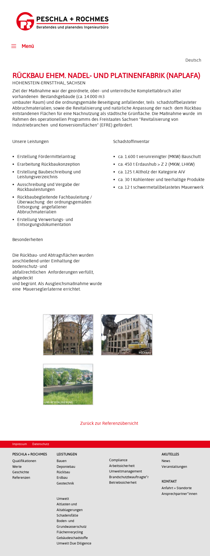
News (166, 461)
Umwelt (63, 499)
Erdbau (62, 477)
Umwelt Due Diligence (74, 543)
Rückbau (63, 472)
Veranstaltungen (174, 467)
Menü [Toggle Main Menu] (22, 46)
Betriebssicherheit (122, 482)
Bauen (61, 461)
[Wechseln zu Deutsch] (193, 60)
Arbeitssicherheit (122, 466)
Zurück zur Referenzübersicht (109, 423)
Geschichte (20, 472)
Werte (17, 467)
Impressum (19, 444)
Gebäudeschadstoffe (72, 538)
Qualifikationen (24, 461)
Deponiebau (66, 467)
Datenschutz (40, 444)
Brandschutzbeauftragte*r (129, 477)
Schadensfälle (67, 515)
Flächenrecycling (70, 532)
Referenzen (21, 477)
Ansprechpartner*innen (179, 494)
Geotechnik (65, 483)
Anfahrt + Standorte (177, 488)
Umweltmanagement (125, 471)
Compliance (118, 460)
